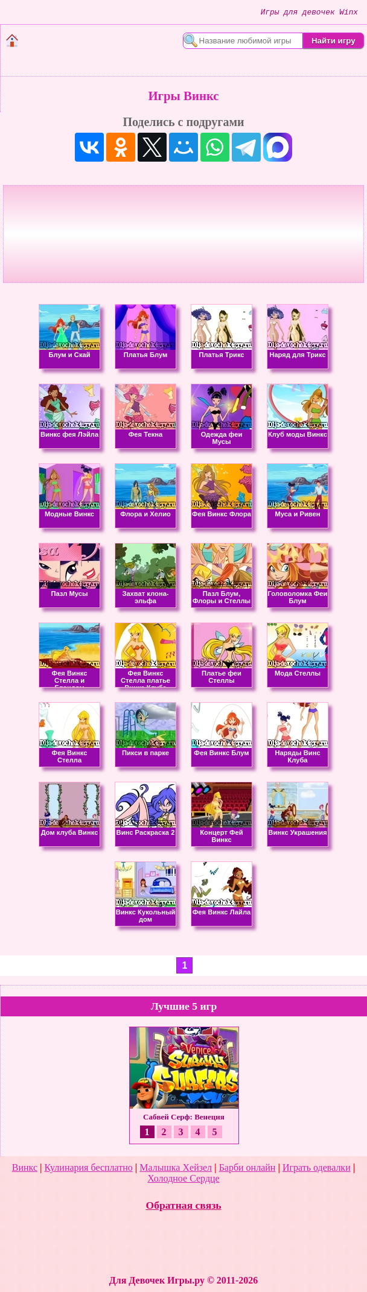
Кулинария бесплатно (89, 1167)
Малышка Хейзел (175, 1167)
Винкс (24, 1167)
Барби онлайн (247, 1167)
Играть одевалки (316, 1167)
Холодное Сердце (183, 1178)
